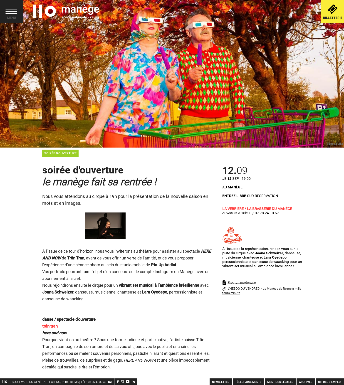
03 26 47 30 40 (97, 382)
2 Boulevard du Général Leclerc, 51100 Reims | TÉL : (49, 382)
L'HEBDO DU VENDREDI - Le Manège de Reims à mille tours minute (261, 291)
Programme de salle (239, 282)
